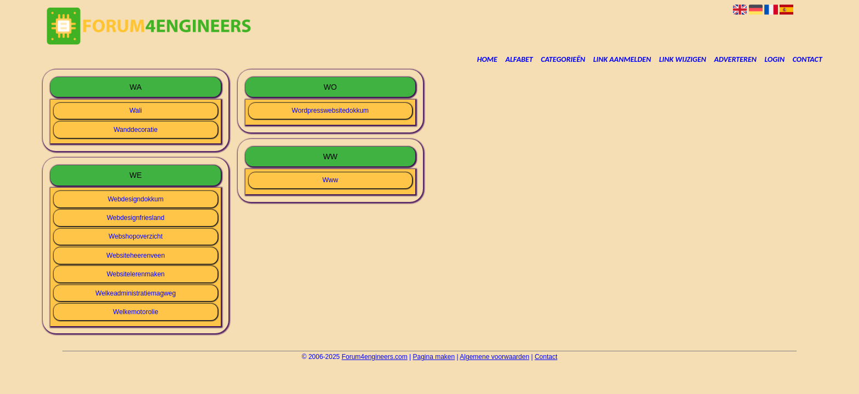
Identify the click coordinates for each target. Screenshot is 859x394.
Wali (135, 110)
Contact (807, 59)
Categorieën (563, 59)
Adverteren (735, 59)
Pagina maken (434, 357)
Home (487, 59)
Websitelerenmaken (136, 274)
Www (331, 180)
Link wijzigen (682, 59)
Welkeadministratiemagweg (135, 293)
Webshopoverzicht (135, 236)
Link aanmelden (622, 59)
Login (775, 59)
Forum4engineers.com (375, 357)
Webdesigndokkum (136, 199)
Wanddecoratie (135, 130)
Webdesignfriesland (135, 218)
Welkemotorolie (135, 312)
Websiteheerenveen (135, 255)
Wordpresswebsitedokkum (330, 110)
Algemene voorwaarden (494, 357)
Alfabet (518, 59)
